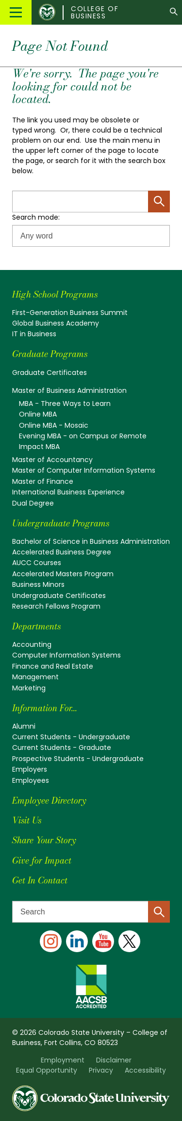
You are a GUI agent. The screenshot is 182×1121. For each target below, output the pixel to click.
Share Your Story (44, 840)
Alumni (23, 726)
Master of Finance (42, 481)
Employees (30, 780)
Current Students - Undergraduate (71, 737)
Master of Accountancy (52, 459)
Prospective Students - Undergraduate (78, 758)
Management (35, 677)
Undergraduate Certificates (59, 595)
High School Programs (55, 294)
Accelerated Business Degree (61, 552)
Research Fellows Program (56, 606)
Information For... (44, 708)
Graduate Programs (49, 353)
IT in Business (34, 334)
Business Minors (38, 584)
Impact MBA (39, 446)
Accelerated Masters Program (63, 574)
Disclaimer (114, 1060)
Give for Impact (41, 860)
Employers (29, 769)
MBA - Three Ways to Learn (65, 403)
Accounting (31, 644)
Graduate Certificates (49, 372)
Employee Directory (49, 800)
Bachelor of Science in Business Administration (91, 541)
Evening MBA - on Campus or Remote (83, 436)
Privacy (101, 1070)
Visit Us (26, 820)
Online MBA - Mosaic (53, 425)
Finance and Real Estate (52, 666)
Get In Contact (39, 880)
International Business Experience (68, 492)
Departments (36, 626)
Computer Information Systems (66, 655)
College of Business (94, 12)
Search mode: (36, 217)
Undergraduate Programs (60, 523)
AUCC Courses (36, 563)
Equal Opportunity (46, 1070)
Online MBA (38, 414)
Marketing (29, 688)
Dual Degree (33, 503)
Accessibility (145, 1070)
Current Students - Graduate (61, 747)
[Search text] (91, 912)
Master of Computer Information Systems (83, 470)
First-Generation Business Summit (70, 312)
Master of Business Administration (69, 390)
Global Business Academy (55, 323)
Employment (62, 1060)
